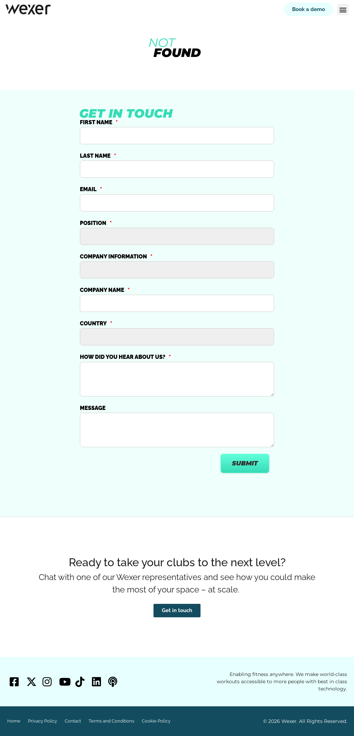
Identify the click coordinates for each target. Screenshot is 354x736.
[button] (342, 9)
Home (13, 721)
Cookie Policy (156, 721)
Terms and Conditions (111, 721)
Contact (73, 721)
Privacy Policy (42, 721)
